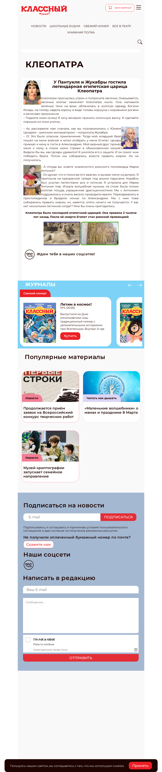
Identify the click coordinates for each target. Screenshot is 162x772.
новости (38, 26)
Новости (31, 398)
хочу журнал (122, 8)
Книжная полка (81, 32)
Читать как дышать (102, 398)
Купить (70, 336)
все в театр (121, 26)
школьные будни (65, 26)
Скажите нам (38, 544)
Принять (140, 766)
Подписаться (118, 517)
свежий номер (96, 26)
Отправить (80, 658)
